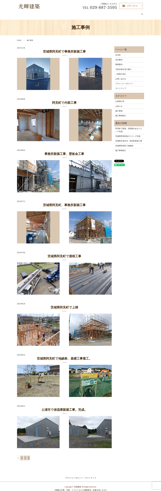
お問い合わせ (132, 6)
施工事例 (118, 108)
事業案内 (80, 13)
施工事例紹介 (122, 13)
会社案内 (71, 13)
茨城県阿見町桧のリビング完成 (127, 134)
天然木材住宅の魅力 (95, 13)
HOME (63, 13)
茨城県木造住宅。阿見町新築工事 (128, 138)
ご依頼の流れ (110, 13)
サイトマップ (120, 86)
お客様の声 (134, 13)
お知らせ (118, 104)
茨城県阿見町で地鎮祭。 (125, 143)
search (142, 13)
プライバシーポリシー (124, 81)
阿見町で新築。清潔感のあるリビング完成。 (128, 127)
